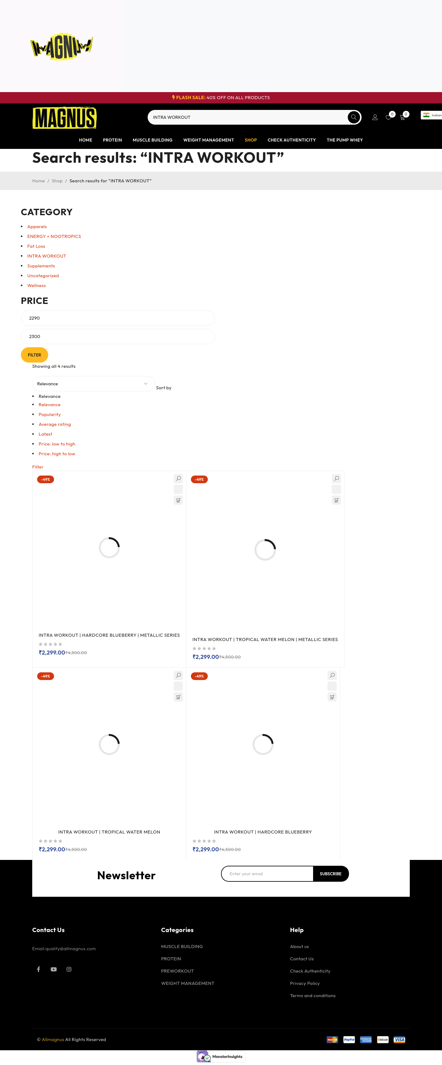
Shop (57, 181)
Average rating (55, 424)
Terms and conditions (313, 998)
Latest (45, 434)
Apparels (37, 226)
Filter (36, 355)
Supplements (41, 266)
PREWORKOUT (177, 973)
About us (299, 949)
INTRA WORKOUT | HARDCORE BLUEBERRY (263, 834)
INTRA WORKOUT (46, 256)
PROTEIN (171, 961)
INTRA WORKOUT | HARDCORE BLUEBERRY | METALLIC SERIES (110, 637)
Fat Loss (36, 246)
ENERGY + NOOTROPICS (54, 236)
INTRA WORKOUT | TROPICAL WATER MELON (109, 834)
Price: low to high (57, 444)
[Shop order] (93, 383)
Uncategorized (43, 275)
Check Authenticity (310, 973)
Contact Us (302, 961)
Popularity (50, 414)
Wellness (36, 285)
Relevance (49, 404)
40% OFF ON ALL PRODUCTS (221, 97)
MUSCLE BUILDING (182, 949)
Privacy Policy (305, 986)
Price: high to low (57, 454)
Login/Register (375, 117)
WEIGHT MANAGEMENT (188, 986)
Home (38, 181)
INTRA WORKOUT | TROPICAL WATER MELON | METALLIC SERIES (269, 642)
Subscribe (332, 876)
